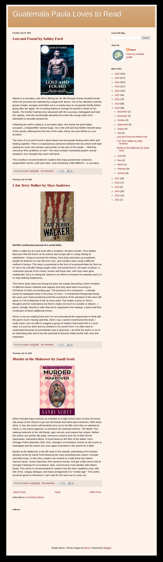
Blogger (107, 548)
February (122, 168)
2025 (117, 78)
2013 (117, 195)
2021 (117, 95)
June (120, 156)
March (120, 164)
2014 (117, 191)
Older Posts (95, 492)
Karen (133, 50)
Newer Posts (19, 492)
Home (57, 492)
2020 (117, 99)
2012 (117, 199)
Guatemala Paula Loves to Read (67, 14)
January (121, 173)
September (123, 124)
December (122, 111)
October (121, 120)
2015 (117, 187)
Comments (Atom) (35, 497)
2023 (117, 86)
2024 (117, 82)
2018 (117, 108)
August (121, 128)
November (122, 116)
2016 (117, 182)
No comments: (47, 171)
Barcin (87, 548)
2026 (117, 74)
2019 (117, 103)
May (119, 160)
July (119, 133)
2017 (117, 178)
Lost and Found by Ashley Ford (132, 136)
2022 (117, 91)
